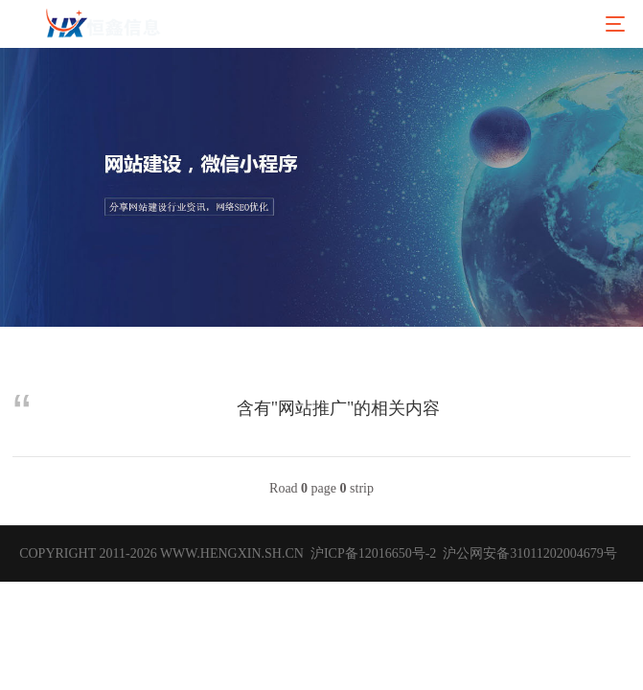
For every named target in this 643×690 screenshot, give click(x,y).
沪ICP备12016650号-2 (371, 553)
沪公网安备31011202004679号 (530, 553)
